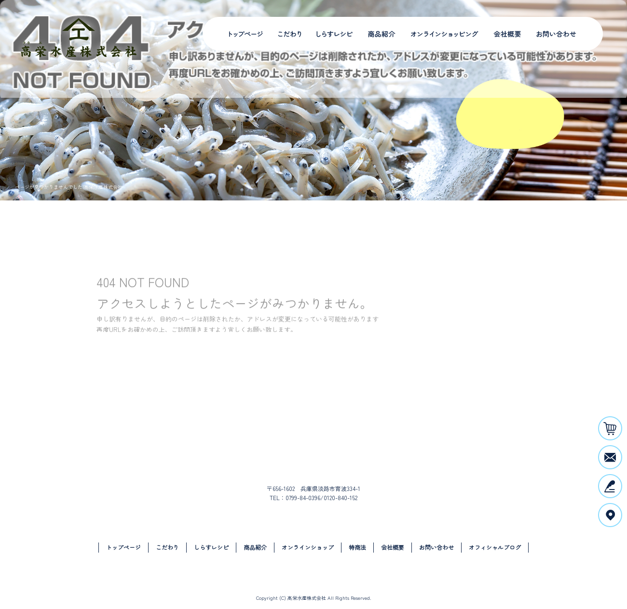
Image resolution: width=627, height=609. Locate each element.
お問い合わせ (557, 34)
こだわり (290, 34)
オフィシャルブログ (495, 547)
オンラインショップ (441, 34)
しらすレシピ (331, 34)
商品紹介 (378, 34)
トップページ (246, 34)
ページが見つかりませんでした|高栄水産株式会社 (69, 186)
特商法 (357, 547)
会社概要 (506, 34)
